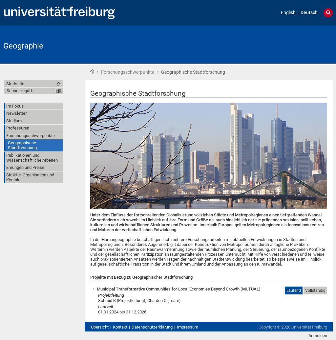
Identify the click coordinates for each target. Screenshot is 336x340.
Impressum (187, 327)
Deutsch (309, 12)
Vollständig (315, 290)
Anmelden (317, 335)
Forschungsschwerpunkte (127, 72)
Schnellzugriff (19, 90)
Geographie (23, 45)
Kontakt (120, 327)
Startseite (92, 71)
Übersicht (100, 327)
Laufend (293, 290)
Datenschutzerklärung (152, 327)
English (288, 12)
